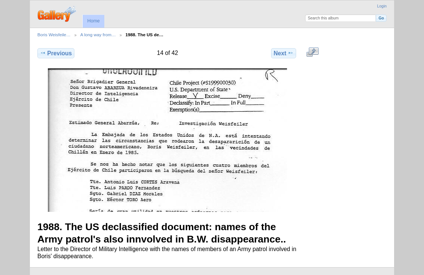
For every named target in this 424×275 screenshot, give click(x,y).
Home (93, 21)
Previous (56, 53)
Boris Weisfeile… (54, 34)
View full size (313, 52)
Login (382, 6)
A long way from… (98, 34)
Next (284, 53)
